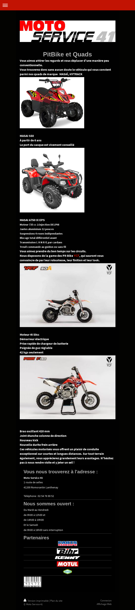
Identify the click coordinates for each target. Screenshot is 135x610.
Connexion (106, 600)
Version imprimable (36, 600)
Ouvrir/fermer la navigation (67, 5)
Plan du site (56, 600)
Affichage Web (104, 604)
